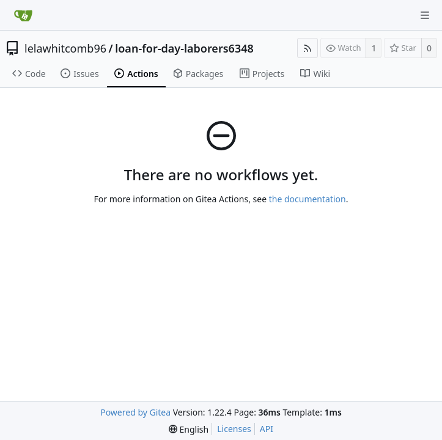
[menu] (188, 429)
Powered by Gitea (135, 412)
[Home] (23, 15)
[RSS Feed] (307, 48)
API (266, 429)
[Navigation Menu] (425, 15)
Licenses (234, 429)
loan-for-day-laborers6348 (184, 48)
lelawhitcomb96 (65, 48)
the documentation (307, 199)
